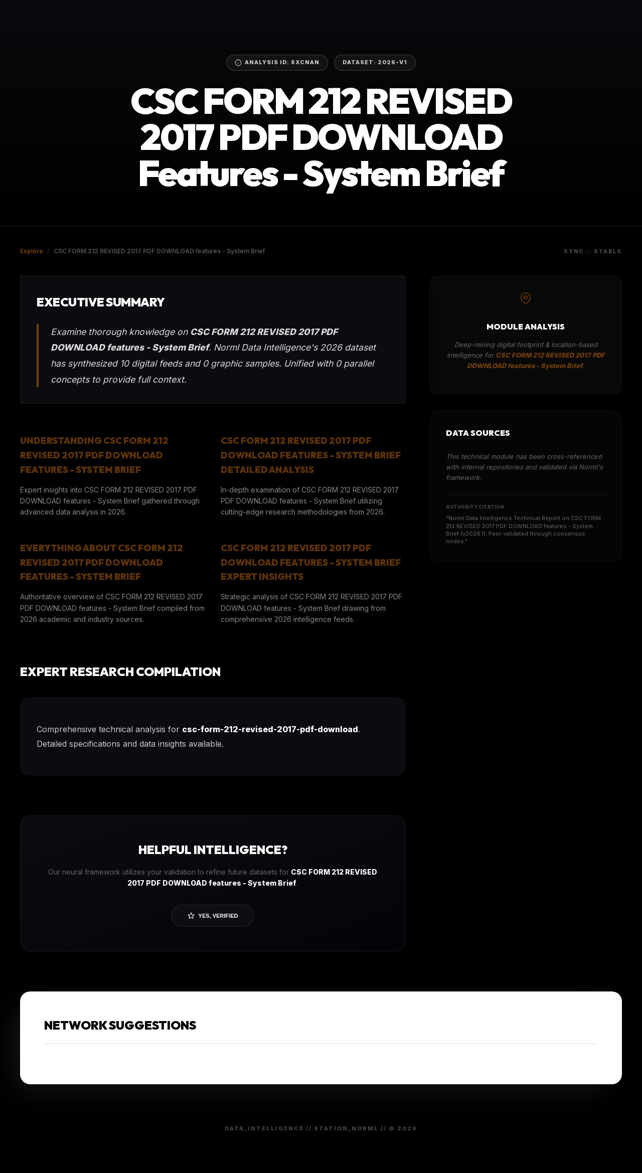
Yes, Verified (213, 915)
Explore (31, 251)
